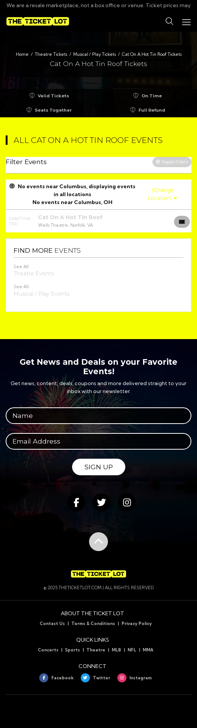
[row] (98, 221)
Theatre (95, 650)
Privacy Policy (137, 623)
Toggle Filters (172, 161)
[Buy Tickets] (182, 222)
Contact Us (52, 623)
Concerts (48, 650)
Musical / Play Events (41, 293)
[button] (169, 21)
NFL (132, 650)
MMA (148, 650)
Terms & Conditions (93, 623)
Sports (72, 650)
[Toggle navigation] (186, 21)
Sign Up (99, 467)
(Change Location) (162, 194)
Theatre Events (34, 273)
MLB (116, 650)
